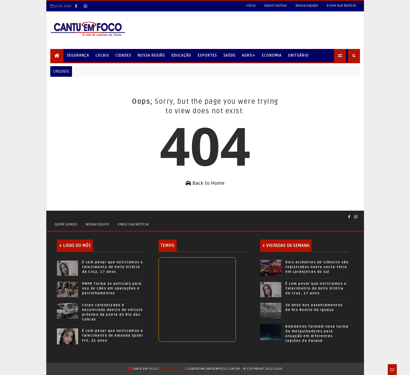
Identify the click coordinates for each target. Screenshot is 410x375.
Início (251, 5)
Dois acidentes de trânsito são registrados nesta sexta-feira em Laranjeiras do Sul (317, 267)
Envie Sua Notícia (341, 5)
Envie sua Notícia (133, 224)
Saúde (229, 55)
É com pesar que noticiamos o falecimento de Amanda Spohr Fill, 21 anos (112, 335)
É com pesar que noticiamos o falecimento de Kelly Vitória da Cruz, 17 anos (112, 267)
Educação (181, 55)
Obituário (298, 55)
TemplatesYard (172, 369)
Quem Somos (275, 5)
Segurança (78, 55)
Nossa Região (151, 55)
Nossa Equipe (306, 5)
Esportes (207, 55)
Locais (102, 55)
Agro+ (248, 55)
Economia (272, 55)
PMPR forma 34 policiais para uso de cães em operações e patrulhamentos (112, 288)
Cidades (123, 55)
